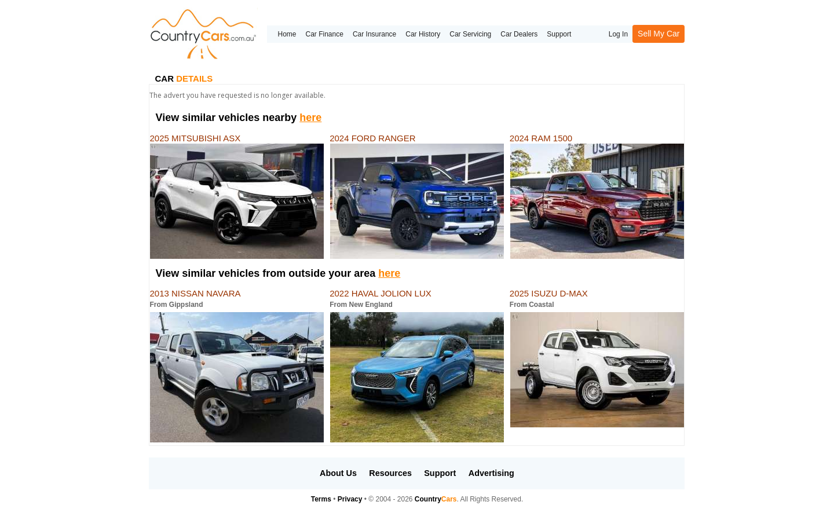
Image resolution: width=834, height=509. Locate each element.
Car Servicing (470, 34)
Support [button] (440, 473)
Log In (618, 34)
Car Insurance (374, 34)
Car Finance (324, 34)
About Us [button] (338, 473)
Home (286, 34)
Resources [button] (390, 473)
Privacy (350, 499)
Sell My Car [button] (658, 33)
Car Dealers (518, 34)
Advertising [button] (491, 473)
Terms (321, 499)
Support (559, 34)
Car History (422, 34)
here (310, 117)
